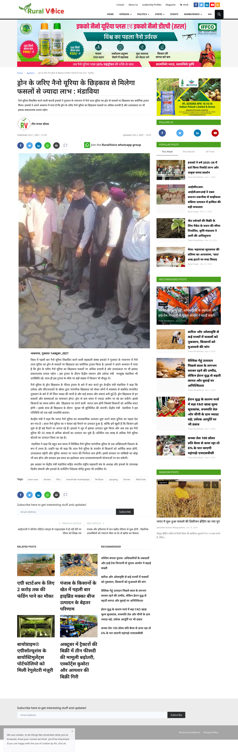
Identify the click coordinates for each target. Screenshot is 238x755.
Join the (112, 145)
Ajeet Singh (193, 211)
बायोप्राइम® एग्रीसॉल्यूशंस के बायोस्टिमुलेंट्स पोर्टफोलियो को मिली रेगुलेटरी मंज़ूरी (35, 657)
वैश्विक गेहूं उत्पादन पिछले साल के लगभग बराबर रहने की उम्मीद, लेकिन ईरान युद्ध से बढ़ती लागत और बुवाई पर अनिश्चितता (123, 596)
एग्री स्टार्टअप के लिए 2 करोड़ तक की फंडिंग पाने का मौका (35, 589)
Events (174, 14)
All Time (210, 151)
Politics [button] (143, 14)
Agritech (30, 73)
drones (47, 479)
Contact (120, 4)
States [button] (160, 14)
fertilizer (99, 479)
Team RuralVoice (196, 177)
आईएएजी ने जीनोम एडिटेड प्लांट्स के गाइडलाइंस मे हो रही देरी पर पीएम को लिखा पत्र (49, 531)
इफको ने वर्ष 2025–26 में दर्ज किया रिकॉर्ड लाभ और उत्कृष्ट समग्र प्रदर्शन (203, 167)
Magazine (170, 4)
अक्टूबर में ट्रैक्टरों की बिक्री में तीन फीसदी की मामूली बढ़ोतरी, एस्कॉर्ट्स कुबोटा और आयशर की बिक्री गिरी (78, 660)
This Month (188, 151)
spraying (113, 479)
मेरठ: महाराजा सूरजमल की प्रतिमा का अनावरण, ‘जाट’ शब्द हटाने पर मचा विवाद (203, 254)
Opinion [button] (125, 14)
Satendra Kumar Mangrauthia (171, 527)
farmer (126, 479)
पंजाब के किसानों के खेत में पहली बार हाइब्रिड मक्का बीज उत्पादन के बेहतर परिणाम (78, 596)
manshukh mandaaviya (78, 479)
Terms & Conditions (189, 732)
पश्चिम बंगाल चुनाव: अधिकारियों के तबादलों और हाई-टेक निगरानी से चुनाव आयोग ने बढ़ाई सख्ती (126, 563)
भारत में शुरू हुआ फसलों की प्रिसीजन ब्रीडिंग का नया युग (188, 521)
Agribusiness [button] (193, 14)
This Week (167, 151)
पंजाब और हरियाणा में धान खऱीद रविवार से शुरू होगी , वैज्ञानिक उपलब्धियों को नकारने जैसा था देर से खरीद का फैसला (117, 531)
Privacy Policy (211, 732)
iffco (58, 479)
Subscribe (125, 511)
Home (110, 14)
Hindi (185, 4)
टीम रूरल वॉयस (40, 124)
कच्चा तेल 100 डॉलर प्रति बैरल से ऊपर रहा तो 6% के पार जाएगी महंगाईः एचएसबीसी (204, 445)
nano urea (33, 479)
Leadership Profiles (151, 4)
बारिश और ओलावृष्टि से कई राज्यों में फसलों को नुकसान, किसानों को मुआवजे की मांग (203, 339)
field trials (141, 479)
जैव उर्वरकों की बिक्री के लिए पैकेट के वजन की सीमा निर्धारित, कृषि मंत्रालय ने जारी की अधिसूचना (204, 228)
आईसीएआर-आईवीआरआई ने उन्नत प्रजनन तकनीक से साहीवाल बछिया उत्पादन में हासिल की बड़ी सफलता (204, 197)
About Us (133, 4)
